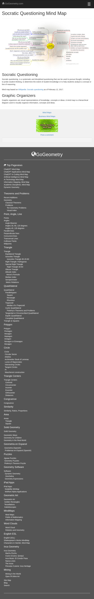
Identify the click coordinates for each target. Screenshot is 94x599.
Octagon (7, 339)
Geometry (8, 200)
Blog (5, 583)
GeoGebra (9, 476)
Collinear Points (10, 241)
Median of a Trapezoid (16, 305)
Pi (5, 370)
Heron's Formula (13, 275)
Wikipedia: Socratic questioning (30, 89)
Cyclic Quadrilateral (13, 308)
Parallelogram (11, 293)
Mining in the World (13, 574)
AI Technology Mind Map (14, 179)
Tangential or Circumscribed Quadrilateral (22, 313)
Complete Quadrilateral (14, 318)
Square (10, 295)
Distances (9, 395)
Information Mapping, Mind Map (16, 182)
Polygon (7, 329)
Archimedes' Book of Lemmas (17, 359)
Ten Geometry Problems (16, 208)
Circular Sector (11, 354)
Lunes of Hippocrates (13, 362)
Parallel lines (9, 231)
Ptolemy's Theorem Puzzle (15, 463)
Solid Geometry (10, 431)
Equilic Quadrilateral (13, 316)
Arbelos (8, 357)
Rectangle (11, 298)
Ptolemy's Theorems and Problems (21, 311)
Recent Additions (10, 197)
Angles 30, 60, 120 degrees (16, 226)
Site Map (7, 580)
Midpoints (8, 244)
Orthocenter (10, 393)
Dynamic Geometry (11, 187)
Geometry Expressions (14, 479)
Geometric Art (9, 499)
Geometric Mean (10, 435)
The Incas (9, 563)
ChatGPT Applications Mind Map (17, 172)
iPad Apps (8, 486)
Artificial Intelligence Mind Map (16, 177)
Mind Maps (47, 112)
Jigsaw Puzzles (10, 458)
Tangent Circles (11, 367)
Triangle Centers (10, 380)
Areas (6, 418)
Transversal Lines (11, 239)
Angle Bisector (11, 223)
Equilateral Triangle (13, 254)
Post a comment (47, 135)
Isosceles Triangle (12, 257)
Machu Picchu (11, 553)
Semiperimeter (11, 280)
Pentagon (8, 331)
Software (7, 471)
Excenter (9, 390)
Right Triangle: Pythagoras (16, 262)
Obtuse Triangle (11, 269)
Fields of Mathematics (14, 517)
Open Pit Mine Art (12, 576)
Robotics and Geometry (14, 530)
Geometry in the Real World (15, 440)
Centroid (8, 382)
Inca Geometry (10, 551)
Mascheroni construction (14, 372)
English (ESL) (9, 538)
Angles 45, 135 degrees (14, 228)
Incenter (8, 388)
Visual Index (12, 210)
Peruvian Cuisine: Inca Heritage (18, 566)
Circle (6, 352)
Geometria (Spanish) (12, 448)
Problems (9, 205)
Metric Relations (12, 282)
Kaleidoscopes (10, 507)
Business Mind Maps (47, 116)
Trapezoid (9, 303)
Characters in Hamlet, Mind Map (17, 543)
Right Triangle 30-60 (15, 267)
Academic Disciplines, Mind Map (17, 185)
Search (7, 585)
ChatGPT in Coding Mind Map (16, 174)
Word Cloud (10, 527)
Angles (6, 221)
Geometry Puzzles (11, 461)
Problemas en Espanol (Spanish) (18, 450)
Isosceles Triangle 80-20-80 (18, 259)
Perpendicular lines (11, 233)
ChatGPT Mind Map (12, 169)
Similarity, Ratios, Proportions (15, 411)
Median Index (10, 277)
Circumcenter (10, 385)
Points (6, 218)
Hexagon (8, 334)
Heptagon (8, 336)
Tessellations (9, 504)
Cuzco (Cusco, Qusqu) (14, 556)
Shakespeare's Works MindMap (16, 540)
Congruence (9, 403)
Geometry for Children (13, 438)
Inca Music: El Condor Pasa (16, 558)
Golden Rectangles (12, 502)
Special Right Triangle (14, 264)
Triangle (7, 251)
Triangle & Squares (11, 321)
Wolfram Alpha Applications (16, 492)
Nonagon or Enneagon (13, 341)
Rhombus (11, 300)
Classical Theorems (13, 203)
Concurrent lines (10, 236)
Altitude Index (10, 272)
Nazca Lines (10, 561)
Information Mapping (13, 520)
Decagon (8, 344)
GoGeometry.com (12, 3)
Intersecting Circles (12, 365)
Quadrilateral (9, 290)
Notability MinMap (12, 489)
